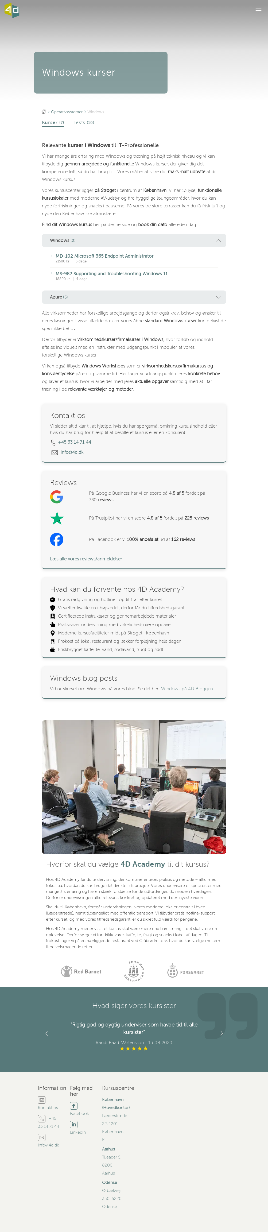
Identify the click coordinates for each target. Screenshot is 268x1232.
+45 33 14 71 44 (74, 442)
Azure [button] (135, 297)
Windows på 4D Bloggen (187, 688)
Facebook (79, 1113)
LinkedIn (78, 1132)
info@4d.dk (73, 452)
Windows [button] (135, 240)
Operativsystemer (67, 112)
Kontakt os (48, 1107)
